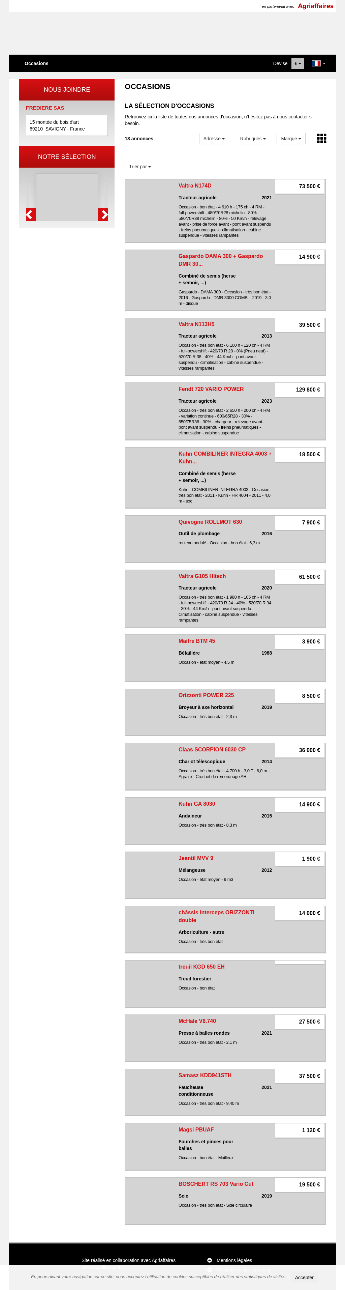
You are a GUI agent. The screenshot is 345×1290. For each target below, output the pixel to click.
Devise (280, 63)
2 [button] (64, 274)
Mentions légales (234, 1260)
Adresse (214, 138)
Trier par (140, 166)
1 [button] (57, 274)
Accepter (304, 1277)
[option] (67, 220)
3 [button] (71, 274)
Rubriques (253, 138)
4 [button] (77, 274)
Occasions (37, 63)
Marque (291, 138)
